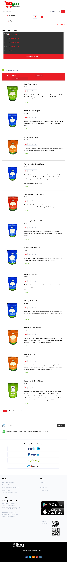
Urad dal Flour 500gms (32, 111)
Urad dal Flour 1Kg (30, 274)
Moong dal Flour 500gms (33, 247)
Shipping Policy (6, 490)
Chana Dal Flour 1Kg (31, 354)
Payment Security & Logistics (9, 492)
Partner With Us (44, 490)
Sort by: (14, 75)
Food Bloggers (44, 487)
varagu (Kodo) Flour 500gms (34, 164)
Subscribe (61, 425)
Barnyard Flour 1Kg (31, 137)
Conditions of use (6, 485)
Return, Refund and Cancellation (10, 487)
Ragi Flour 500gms (30, 84)
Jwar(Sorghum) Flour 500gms (34, 221)
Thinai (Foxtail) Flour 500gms (34, 194)
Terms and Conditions (8, 482)
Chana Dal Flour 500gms (32, 327)
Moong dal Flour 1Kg (31, 301)
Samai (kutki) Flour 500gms (33, 381)
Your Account (43, 485)
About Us (42, 482)
